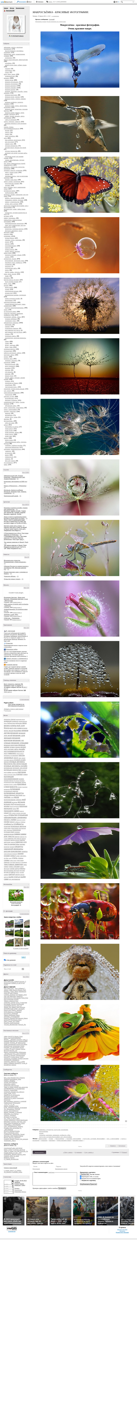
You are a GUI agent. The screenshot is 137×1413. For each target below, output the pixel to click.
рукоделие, (7, 362)
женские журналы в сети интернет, (16, 123)
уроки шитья (15, 869)
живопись (12, 753)
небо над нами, (10, 423)
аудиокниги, (8, 58)
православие (7, 828)
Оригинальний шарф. (11, 496)
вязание (14, 733)
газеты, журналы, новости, (12, 121)
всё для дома (16, 728)
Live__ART (18, 1153)
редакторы (14, 844)
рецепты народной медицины (13, 847)
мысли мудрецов (14, 806)
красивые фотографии (73, 1138)
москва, (7, 130)
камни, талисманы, (10, 218)
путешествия (9, 832)
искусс (123, 1138)
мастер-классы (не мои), (11, 280)
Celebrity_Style (8, 1156)
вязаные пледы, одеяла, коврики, (15, 99)
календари (14, 772)
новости (22, 811)
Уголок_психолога (9, 1120)
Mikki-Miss (13, 996)
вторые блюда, (9, 238)
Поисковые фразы (20, 1192)
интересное (8, 768)
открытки (13, 815)
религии (6, 847)
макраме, (8, 374)
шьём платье (14, 877)
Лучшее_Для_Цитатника (11, 1128)
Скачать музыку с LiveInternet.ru (17, 658)
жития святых (20, 753)
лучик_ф (24, 1063)
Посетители (18, 1190)
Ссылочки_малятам (19, 1150)
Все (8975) (25, 504)
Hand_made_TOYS (10, 1093)
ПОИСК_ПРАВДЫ (9, 1081)
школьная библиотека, (12, 447)
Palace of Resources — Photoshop (15, 486)
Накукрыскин (8, 710)
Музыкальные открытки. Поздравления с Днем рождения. (15, 561)
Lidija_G (25, 1039)
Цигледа (25, 1058)
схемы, (7, 343)
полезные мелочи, (9, 349)
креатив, (6, 234)
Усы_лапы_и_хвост (10, 1118)
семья (13, 856)
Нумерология (8, 1103)
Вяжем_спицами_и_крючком (13, 1112)
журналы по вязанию (11, 755)
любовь (7, 797)
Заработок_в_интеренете (12, 1095)
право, (7, 276)
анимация (15, 721)
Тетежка (20, 1058)
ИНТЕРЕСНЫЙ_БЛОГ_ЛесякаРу (14, 1009)
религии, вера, (8, 358)
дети (6, 749)
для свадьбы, (9, 372)
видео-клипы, (9, 287)
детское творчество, (11, 151)
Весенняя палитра (16, 902)
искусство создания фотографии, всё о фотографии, (55, 1137)
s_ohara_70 (7, 1049)
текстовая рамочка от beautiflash (18, 862)
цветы (13, 872)
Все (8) (27, 557)
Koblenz (15, 993)
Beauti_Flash (22, 990)
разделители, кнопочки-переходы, (15, 338)
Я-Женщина (16, 1103)
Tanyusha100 (5, 11)
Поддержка (114, 2)
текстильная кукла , (11, 387)
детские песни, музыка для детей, (15, 148)
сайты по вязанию (10, 120)
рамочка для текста (14, 838)
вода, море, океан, (10, 74)
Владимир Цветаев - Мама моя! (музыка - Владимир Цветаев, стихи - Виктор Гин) (16, 599)
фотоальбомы (9, 870)
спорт (10, 858)
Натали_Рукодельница (18, 1055)
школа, (6, 438)
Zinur (16, 1001)
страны (20, 858)
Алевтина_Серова (9, 1002)
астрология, (8, 453)
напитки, (7, 247)
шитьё (12, 874)
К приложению (24, 699)
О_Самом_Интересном (11, 1159)
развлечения (9, 834)
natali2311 (19, 996)
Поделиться (122, 1146)
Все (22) (26, 628)
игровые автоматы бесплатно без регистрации (15, 763)
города (17, 747)
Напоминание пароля (61, 1169)
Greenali (51, 19)
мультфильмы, (9, 398)
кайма (9, 772)
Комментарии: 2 (17, 612)
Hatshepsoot (22, 991)
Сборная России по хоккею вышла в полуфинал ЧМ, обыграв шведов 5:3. (16, 568)
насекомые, (8, 70)
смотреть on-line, (9, 396)
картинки (22, 772)
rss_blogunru (8, 1172)
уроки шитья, (9, 428)
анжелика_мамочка (10, 1062)
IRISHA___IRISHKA (10, 1039)
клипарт (19, 774)
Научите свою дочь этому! (13, 526)
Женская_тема (8, 1136)
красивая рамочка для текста (11, 780)
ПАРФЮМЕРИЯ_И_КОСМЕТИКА (14, 1089)
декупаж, (8, 370)
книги (25, 774)
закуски (21, 755)
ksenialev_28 (8, 1047)
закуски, (7, 244)
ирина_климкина (9, 1063)
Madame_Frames (9, 1157)
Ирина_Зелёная (17, 1010)
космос (21, 779)
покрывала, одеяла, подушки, (14, 200)
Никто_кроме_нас (9, 1021)
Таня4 (21, 1057)
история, (6, 216)
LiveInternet (7, 2)
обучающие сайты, (11, 406)
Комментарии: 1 (17, 602)
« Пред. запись (67, 1152)
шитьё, (6, 425)
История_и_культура (10, 1117)
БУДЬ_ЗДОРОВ (9, 1107)
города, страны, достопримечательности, (12, 127)
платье (23, 822)
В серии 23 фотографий (20, 948)
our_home (22, 1123)
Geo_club (23, 1122)
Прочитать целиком (40, 21)
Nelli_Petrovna (8, 998)
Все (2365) (25, 472)
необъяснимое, (10, 193)
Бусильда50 (20, 1004)
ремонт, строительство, (12, 202)
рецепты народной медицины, (14, 308)
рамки (17, 834)
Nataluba (6, 1041)
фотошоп (17, 870)
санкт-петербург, (10, 136)
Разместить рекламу (122, 1232)
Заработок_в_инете (10, 1098)
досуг (6, 753)
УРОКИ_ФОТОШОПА (10, 1082)
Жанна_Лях (7, 1007)
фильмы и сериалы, (11, 400)
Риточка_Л (22, 981)
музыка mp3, (9, 293)
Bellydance (7, 1122)
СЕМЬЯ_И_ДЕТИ (16, 983)
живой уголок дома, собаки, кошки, (16, 65)
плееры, (7, 334)
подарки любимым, (11, 319)
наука (14, 809)
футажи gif (7, 872)
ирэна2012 (18, 1063)
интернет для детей (20, 768)
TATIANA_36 (13, 1043)
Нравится (113, 1146)
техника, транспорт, (10, 411)
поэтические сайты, (11, 268)
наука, (6, 310)
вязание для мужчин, (11, 84)
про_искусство (23, 1087)
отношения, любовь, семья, (12, 317)
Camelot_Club (15, 1122)
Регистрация (22, 1)
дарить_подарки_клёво (11, 1106)
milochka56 (15, 1047)
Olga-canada (17, 998)
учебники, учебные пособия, (14, 445)
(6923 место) (8, 692)
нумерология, (9, 457)
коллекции (9, 776)
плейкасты (8, 824)
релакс (22, 844)
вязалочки (7, 1100)
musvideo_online (17, 1172)
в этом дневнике (10, 960)
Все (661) (26, 977)
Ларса (18, 1015)
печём (6, 822)
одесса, (7, 132)
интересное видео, (10, 191)
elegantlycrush (8, 1046)
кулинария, (7, 236)
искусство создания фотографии (94, 1138)
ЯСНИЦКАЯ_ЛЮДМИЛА (11, 1060)
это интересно (14, 879)
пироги (12, 822)
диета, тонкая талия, (11, 172)
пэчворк (17, 832)
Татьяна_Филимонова (11, 1024)
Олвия (17, 1021)
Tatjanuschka (21, 1043)
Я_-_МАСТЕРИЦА (13, 1128)
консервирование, (10, 246)
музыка (21, 802)
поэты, (7, 270)
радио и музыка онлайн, (12, 298)
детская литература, (11, 146)
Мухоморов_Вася (15, 1020)
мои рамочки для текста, (12, 330)
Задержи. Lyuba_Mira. (11, 614)
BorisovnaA (7, 983)
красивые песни (20, 782)
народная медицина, (10, 302)
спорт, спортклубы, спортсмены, (14, 407)
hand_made (7, 1123)
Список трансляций (10, 1168)
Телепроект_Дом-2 (10, 1140)
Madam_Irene (22, 995)
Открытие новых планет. (12, 579)
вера (24, 723)
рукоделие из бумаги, (11, 383)
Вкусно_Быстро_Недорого (12, 1137)
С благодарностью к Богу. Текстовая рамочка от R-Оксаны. (16, 534)
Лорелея (6, 1079)
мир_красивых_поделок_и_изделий (15, 1101)
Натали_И (7, 1055)
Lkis (17, 995)
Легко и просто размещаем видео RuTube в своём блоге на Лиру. (15, 517)
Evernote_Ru (24, 1151)
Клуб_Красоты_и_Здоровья (12, 1012)
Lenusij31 (19, 1039)
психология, (8, 394)
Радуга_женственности (11, 1111)
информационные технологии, (14, 223)
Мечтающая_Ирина (21, 1018)
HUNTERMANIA (16, 1038)
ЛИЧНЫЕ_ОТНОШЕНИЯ (11, 1017)
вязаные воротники (11, 745)
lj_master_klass (8, 1170)
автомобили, (9, 415)
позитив (7, 826)
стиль (14, 858)
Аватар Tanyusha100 (15, 24)
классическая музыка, (12, 291)
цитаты (17, 872)
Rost (5, 999)
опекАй (16, 1087)
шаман (6, 874)
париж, (7, 134)
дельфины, (8, 63)
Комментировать (39, 1152)
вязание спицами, (10, 88)
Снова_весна (15, 1057)
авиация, (8, 413)
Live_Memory (20, 1092)
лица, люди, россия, (10, 274)
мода (16, 797)
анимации (8, 721)
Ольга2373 (7, 1057)
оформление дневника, (11, 323)
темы (25, 864)
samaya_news (21, 1154)
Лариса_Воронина (9, 1015)
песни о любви (10, 820)
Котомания (14, 1123)
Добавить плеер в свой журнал (13, 709)
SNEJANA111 (14, 1041)
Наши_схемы (8, 1150)
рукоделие (16, 851)
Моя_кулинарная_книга (11, 1133)
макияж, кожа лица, (11, 180)
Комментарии (20, 8)
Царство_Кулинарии (20, 1107)
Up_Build (16, 1156)
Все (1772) (25, 1033)
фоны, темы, (9, 347)
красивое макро (78, 1140)
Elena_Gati (7, 1038)
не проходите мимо (11, 809)
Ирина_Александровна (11, 1052)
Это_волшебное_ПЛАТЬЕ (12, 1109)
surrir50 (16, 999)
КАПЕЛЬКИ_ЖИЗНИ (10, 1154)
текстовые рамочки (13, 864)
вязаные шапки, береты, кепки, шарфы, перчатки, (14, 113)
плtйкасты (17, 822)
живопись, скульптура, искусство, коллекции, (53, 1129)
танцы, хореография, (10, 409)
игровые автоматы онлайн (15, 766)
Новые (124, 1152)
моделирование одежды (13, 800)
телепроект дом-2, (11, 321)
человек (22, 872)
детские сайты (13, 749)
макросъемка (42, 1138)
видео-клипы (10, 725)
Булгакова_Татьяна (10, 1004)
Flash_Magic (14, 991)
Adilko (11, 990)
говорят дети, (9, 144)
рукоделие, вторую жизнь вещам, (14, 389)
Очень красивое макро (64, 1140)
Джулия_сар (13, 1050)
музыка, (6, 285)
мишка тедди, (9, 376)
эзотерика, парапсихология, (12, 449)
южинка (13, 1065)
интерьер (8, 770)
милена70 (7, 1020)
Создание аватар (11, 664)
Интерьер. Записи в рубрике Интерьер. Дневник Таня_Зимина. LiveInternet (15, 491)
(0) (18, 479)
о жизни (14, 813)
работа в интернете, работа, (13, 353)
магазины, (7, 278)
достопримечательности (14, 751)
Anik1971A (11, 1036)
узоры (6, 866)
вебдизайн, (8, 324)
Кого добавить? (20, 988)
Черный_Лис (22, 1024)
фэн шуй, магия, (10, 461)
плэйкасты (19, 824)
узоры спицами (14, 866)
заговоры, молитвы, (11, 360)
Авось (50, 1)
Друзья (12, 8)
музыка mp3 (9, 804)
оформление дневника (15, 817)
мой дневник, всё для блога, (14, 332)
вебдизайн (18, 723)
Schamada (10, 999)
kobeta (22, 1046)
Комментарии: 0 (17, 616)
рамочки (13, 842)
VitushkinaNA (12, 1044)
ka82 (11, 993)
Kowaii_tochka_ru (9, 1153)
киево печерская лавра (10, 774)
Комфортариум (18, 1136)
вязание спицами (19, 743)
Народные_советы (10, 1084)
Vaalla (6, 1044)
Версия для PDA (122, 1229)
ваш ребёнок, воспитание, (13, 140)
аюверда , (8, 451)
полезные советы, (10, 336)
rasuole (21, 1047)
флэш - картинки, (10, 345)
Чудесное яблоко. (10, 576)
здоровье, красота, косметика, (13, 170)
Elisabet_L (7, 991)
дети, (5, 138)
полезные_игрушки (10, 1092)
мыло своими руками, (12, 282)
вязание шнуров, (10, 89)
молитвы (14, 802)
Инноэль (22, 1007)
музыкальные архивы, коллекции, (15, 295)
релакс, (6, 357)
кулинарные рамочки (11, 791)
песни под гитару (21, 820)
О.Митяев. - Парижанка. (12, 618)
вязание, (6, 78)
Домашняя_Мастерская (11, 1085)
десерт (23, 747)
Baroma (15, 990)
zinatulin (17, 1049)
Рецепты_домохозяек (10, 1090)
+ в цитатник (55, 16)
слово (18, 856)
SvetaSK (6, 1043)
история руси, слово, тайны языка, (15, 209)
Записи (6, 8)
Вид (117, 2)
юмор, (6, 464)
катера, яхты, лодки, (11, 417)
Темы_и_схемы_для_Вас (12, 1151)
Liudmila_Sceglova (9, 995)
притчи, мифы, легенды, (12, 272)
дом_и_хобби (20, 1062)
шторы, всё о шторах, (12, 204)
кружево (20, 787)
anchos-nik (19, 1044)
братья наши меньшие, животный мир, (16, 60)
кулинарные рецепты (14, 793)
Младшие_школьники (10, 1096)
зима (20, 758)
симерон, (8, 459)
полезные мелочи (18, 826)
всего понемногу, (10, 366)
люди (12, 797)
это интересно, (8, 463)
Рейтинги (40, 1)
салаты (25, 851)
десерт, (7, 242)
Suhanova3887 (23, 1041)
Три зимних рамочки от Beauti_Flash (16, 542)
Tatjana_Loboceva (9, 1001)
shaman (13, 719)
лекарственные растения (13, 795)
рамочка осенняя (14, 840)
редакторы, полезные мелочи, (14, 229)
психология (16, 830)
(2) (5, 563)
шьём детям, (9, 430)
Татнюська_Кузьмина (10, 1058)
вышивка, (8, 368)
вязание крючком (12, 739)
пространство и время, (12, 183)
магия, (7, 455)
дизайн (22, 749)
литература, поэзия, (10, 259)
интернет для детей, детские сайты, (16, 153)
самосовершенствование (10, 853)
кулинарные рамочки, (12, 328)
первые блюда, (10, 249)
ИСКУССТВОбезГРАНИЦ (12, 1131)
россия (7, 851)
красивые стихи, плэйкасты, (14, 262)
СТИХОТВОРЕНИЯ (21, 1120)
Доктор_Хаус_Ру (16, 1006)
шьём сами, (8, 436)
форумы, (6, 419)
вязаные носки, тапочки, (12, 97)
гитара (12, 747)
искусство (16, 770)
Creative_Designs (9, 1139)
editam (25, 1044)
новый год (7, 813)
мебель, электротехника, (13, 198)
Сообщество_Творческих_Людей (14, 1134)
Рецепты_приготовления (11, 1023)
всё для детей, (9, 142)
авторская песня (20, 719)
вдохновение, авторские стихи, (14, 261)
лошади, (7, 68)
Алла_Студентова (21, 1002)
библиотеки (11, 723)
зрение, (7, 174)
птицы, (7, 72)
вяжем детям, (9, 80)
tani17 (13, 1049)
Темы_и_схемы (9, 1087)
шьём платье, (9, 434)
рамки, (7, 341)
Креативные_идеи (15, 1079)
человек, (7, 185)
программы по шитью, (12, 427)
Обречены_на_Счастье (11, 1114)
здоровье (8, 757)
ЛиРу (18, 1118)
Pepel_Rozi (24, 998)
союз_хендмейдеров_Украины (13, 1126)
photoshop (7, 719)
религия (12, 847)
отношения (22, 815)
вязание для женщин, (12, 82)
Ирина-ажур (7, 1010)
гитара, (7, 289)
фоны (22, 868)
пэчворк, (7, 381)
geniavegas (16, 1046)
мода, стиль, (8, 283)
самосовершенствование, (12, 393)
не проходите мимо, (10, 311)
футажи (22, 870)
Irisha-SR (7, 993)
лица (24, 795)
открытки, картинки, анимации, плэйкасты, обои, (13, 314)
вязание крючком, (10, 86)
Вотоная (6, 1050)
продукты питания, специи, (13, 255)
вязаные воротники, (11, 95)
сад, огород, (7, 391)
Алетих (23, 1049)
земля (15, 758)
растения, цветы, (9, 355)
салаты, (7, 257)
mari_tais (6, 996)
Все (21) (26, 887)
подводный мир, (10, 76)
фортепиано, (9, 300)
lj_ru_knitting (17, 1170)
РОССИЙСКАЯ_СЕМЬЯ (11, 981)
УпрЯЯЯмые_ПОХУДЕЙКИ (12, 1125)
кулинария (15, 789)
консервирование (11, 779)
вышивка (18, 731)
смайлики (51, 1172)
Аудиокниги (20, 1098)
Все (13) (26, 588)
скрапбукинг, (9, 385)
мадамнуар (7, 1065)
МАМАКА (23, 1054)
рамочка (16, 836)
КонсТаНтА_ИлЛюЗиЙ (11, 1013)
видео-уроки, (9, 440)
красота (13, 786)
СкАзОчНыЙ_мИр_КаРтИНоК (13, 1148)
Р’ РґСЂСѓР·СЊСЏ (17, 36)
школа (17, 874)
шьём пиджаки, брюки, (12, 432)
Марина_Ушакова (9, 1018)
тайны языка (13, 860)
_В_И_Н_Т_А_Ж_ (9, 1104)
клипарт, (7, 326)
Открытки (9, 643)
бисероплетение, (10, 364)
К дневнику (78, 1152)
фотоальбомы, (8, 421)
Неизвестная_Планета (18, 1078)
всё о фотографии (113, 1138)
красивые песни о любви (10, 784)
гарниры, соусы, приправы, (13, 240)
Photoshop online (11, 649)
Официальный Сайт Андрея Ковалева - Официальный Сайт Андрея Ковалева (14, 477)
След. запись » (89, 1152)
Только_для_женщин (21, 1139)
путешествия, (8, 351)
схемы (7, 860)
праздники (9, 830)
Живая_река (15, 1007)
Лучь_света (16, 1054)
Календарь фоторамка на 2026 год (15, 481)
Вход (30, 1)
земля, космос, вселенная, (12, 181)
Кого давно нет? (9, 988)
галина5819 (7, 1006)
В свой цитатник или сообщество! (56, 21)
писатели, (8, 266)
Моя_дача (7, 1078)
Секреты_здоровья (10, 1115)
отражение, (8, 264)
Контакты (122, 1231)
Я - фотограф (10, 631)
